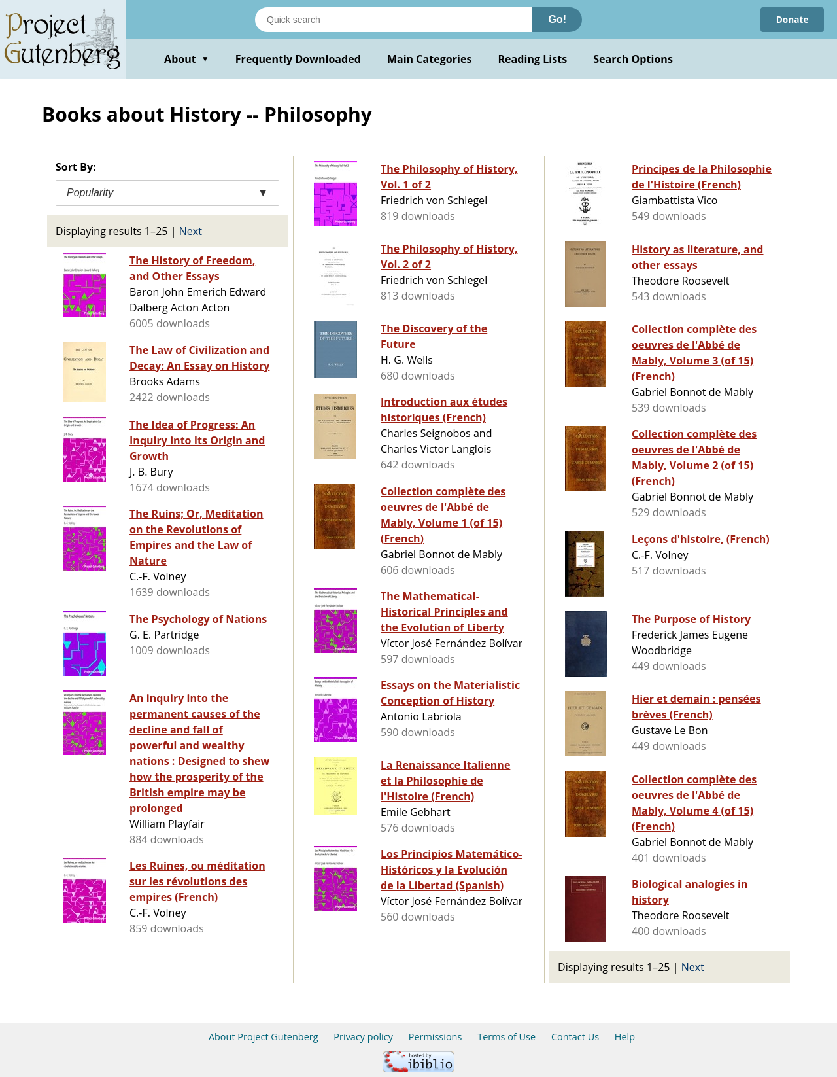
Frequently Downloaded (298, 59)
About (186, 59)
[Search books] (393, 19)
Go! (557, 19)
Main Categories (429, 59)
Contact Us (575, 1037)
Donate (791, 19)
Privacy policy (363, 1037)
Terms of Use (506, 1037)
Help (625, 1037)
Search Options (633, 59)
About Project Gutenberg (263, 1037)
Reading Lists (533, 59)
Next (190, 231)
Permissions (435, 1037)
